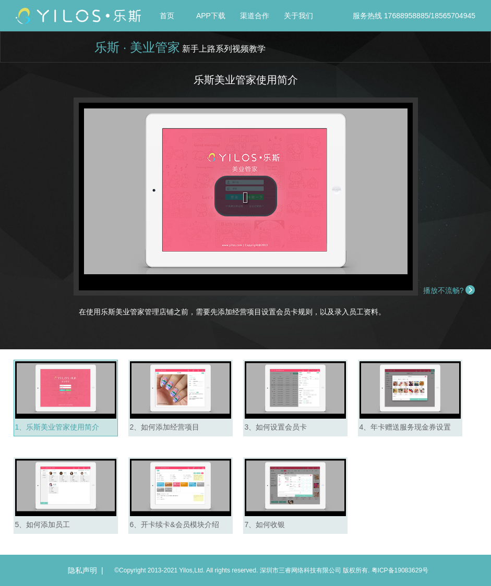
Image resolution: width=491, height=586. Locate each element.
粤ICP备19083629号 (400, 570)
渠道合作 (254, 15)
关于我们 (298, 15)
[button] (245, 196)
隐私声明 (82, 570)
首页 (167, 15)
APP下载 (210, 15)
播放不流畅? (443, 290)
